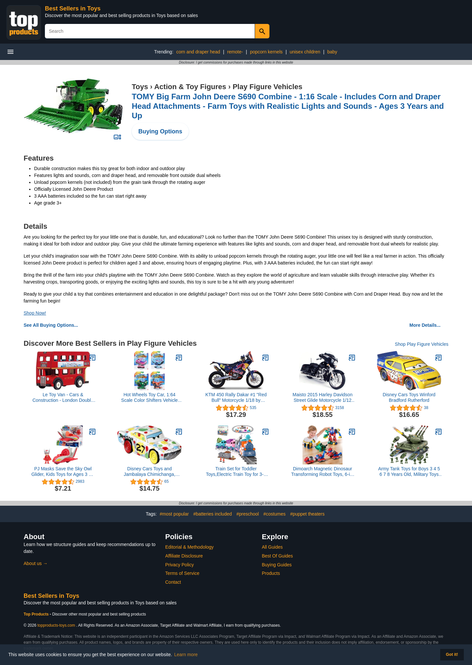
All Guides (272, 547)
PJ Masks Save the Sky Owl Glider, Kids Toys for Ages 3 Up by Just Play (63, 471)
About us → (36, 563)
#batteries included (212, 514)
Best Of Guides (277, 555)
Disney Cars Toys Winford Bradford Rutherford (409, 397)
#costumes (275, 514)
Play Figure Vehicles (268, 87)
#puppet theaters (307, 514)
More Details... (425, 325)
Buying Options (160, 131)
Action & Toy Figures (190, 87)
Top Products (37, 614)
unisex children (305, 51)
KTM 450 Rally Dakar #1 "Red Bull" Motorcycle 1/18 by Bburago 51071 (235, 397)
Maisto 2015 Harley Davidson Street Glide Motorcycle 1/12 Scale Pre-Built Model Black (323, 397)
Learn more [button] (186, 654)
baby (332, 51)
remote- (235, 51)
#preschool (247, 514)
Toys (140, 87)
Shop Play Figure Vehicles (421, 344)
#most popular (174, 514)
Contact (173, 582)
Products (271, 573)
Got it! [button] (452, 654)
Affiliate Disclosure (184, 555)
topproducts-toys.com (56, 625)
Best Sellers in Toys (73, 8)
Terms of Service (182, 573)
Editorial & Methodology (189, 547)
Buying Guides (277, 564)
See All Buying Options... (51, 325)
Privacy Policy (179, 564)
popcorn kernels (266, 51)
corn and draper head (198, 51)
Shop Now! (35, 313)
